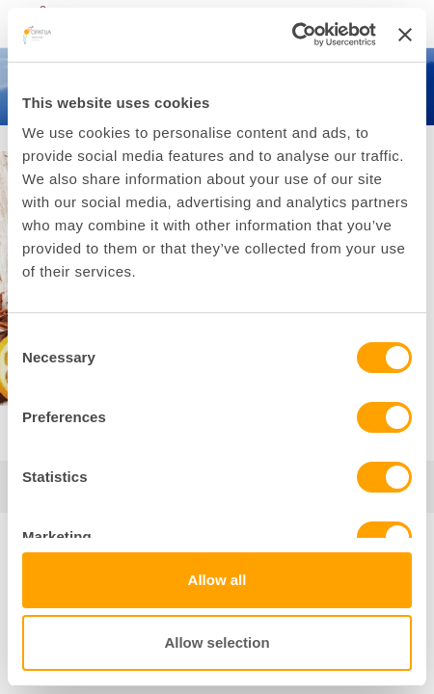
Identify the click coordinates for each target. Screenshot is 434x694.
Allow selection (216, 642)
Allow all (217, 580)
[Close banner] (405, 34)
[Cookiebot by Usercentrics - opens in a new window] (291, 34)
